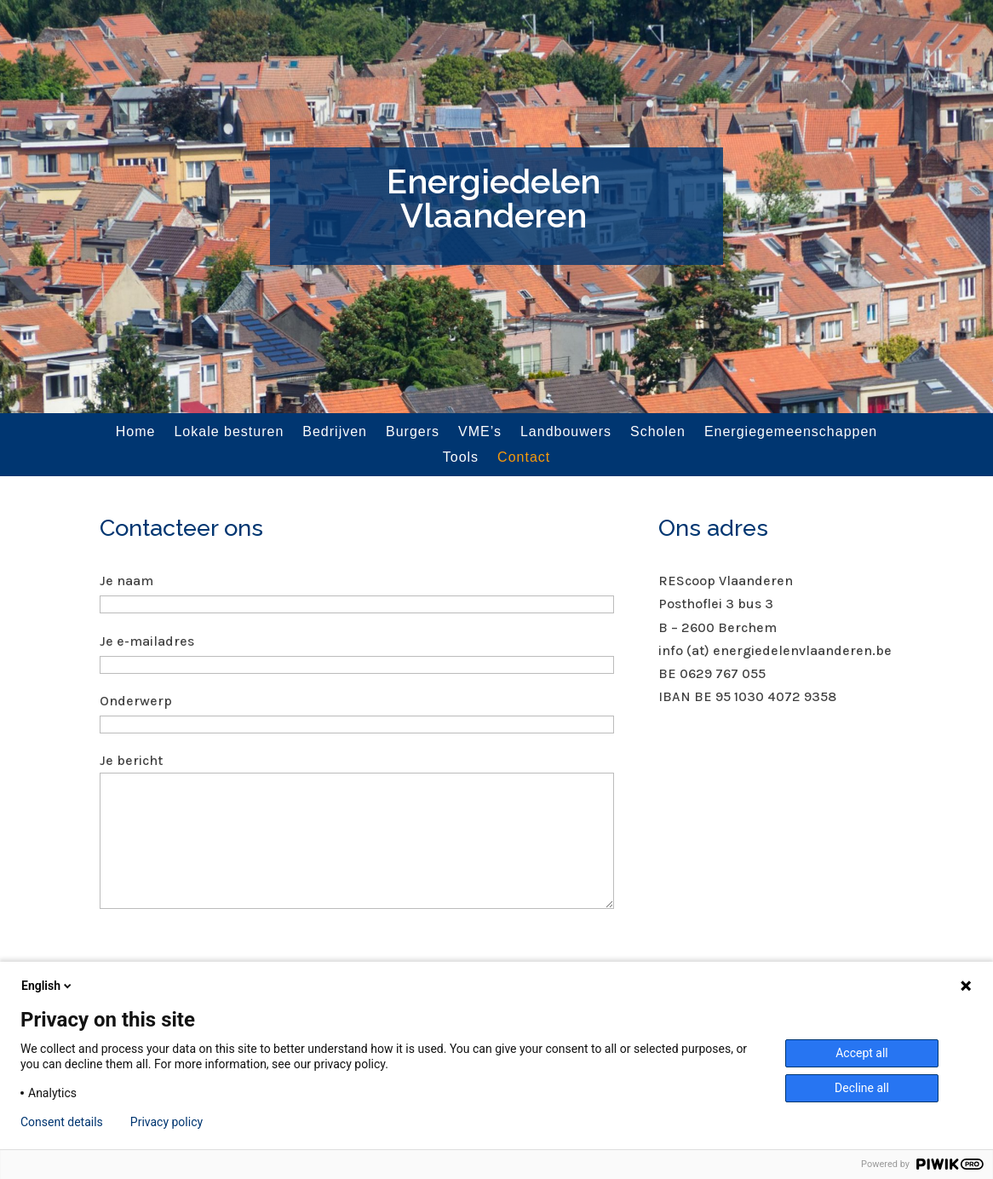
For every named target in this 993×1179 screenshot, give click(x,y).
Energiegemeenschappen (790, 432)
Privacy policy (166, 1122)
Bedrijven (334, 432)
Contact (523, 457)
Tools (461, 457)
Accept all (861, 1053)
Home (136, 432)
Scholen (658, 432)
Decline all (862, 1088)
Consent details (61, 1122)
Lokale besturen (229, 432)
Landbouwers (565, 432)
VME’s (480, 432)
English (47, 985)
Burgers (412, 432)
